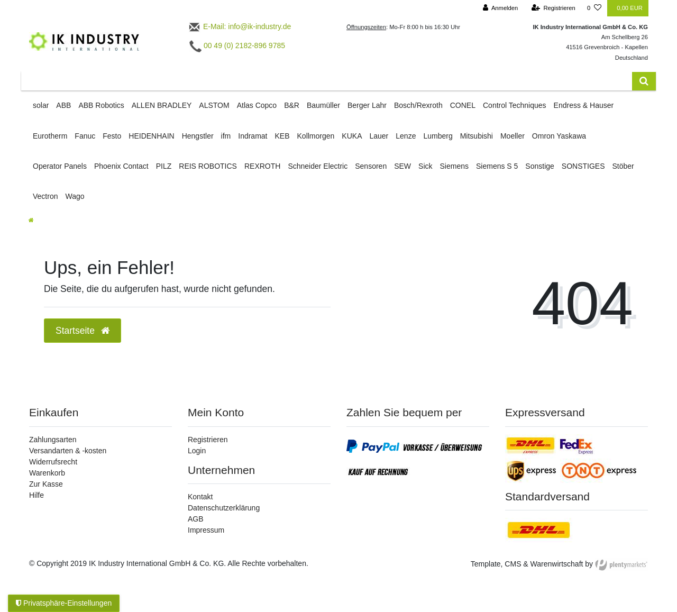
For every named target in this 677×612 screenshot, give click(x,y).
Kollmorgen (316, 136)
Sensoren (371, 166)
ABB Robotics (101, 105)
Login (197, 450)
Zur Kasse (46, 484)
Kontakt (200, 496)
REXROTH (262, 166)
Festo (112, 136)
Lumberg (437, 136)
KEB (282, 136)
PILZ (164, 166)
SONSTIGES (583, 166)
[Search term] (326, 81)
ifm (226, 136)
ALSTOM (214, 105)
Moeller (512, 136)
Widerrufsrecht (53, 462)
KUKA (352, 136)
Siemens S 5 (497, 166)
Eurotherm (50, 136)
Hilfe (36, 495)
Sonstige (539, 166)
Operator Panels (60, 166)
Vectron (45, 196)
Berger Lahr (367, 105)
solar (41, 105)
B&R (291, 105)
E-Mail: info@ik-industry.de (239, 26)
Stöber (623, 166)
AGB (196, 519)
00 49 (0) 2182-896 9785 (237, 45)
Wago (74, 196)
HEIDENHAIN (151, 136)
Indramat (252, 136)
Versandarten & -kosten (67, 450)
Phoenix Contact (121, 166)
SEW (402, 166)
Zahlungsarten (53, 439)
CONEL (462, 105)
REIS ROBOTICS (208, 166)
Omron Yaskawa (559, 136)
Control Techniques (514, 105)
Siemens (454, 166)
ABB (63, 105)
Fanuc (85, 136)
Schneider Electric (317, 166)
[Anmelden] (500, 8)
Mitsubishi (476, 136)
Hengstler (198, 136)
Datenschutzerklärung (224, 508)
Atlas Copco (257, 105)
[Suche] (644, 81)
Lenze (406, 136)
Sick (425, 166)
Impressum (206, 530)
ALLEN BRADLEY (162, 105)
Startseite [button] (82, 330)
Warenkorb (47, 473)
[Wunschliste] (594, 8)
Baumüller (323, 105)
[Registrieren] (553, 8)
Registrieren (207, 439)
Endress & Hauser (584, 105)
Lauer (378, 136)
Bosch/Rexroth (418, 105)
